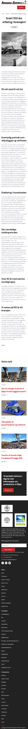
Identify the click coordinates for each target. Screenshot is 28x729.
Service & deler (5, 579)
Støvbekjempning (6, 647)
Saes (2, 719)
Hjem (3, 13)
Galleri (3, 599)
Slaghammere (5, 637)
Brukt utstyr (4, 583)
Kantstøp (3, 657)
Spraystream (4, 705)
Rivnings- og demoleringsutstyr (10, 641)
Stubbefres (4, 624)
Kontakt (21, 7)
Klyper (3, 651)
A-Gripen (3, 709)
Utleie (3, 586)
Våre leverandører (6, 603)
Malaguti (3, 682)
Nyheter (8, 13)
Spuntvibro (4, 627)
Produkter (4, 576)
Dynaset (3, 689)
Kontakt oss (8, 490)
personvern (11, 552)
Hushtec (3, 675)
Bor (2, 617)
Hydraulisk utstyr (6, 667)
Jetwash (3, 685)
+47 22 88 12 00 (7, 557)
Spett (3, 664)
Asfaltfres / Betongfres (7, 644)
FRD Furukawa (5, 695)
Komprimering (5, 661)
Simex (3, 699)
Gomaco (3, 715)
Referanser (4, 589)
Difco (2, 692)
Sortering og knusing (7, 631)
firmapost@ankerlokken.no (10, 559)
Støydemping (5, 614)
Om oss (3, 596)
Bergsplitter (4, 654)
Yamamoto (4, 712)
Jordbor (3, 621)
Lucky (3, 722)
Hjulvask (3, 634)
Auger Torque (5, 679)
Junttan (3, 702)
